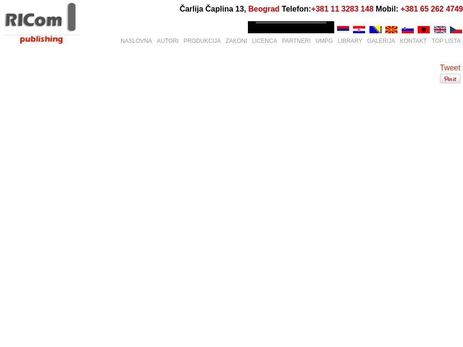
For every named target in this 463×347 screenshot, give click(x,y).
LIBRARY (350, 41)
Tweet (450, 68)
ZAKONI (236, 41)
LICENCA (264, 41)
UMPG (324, 41)
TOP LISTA (446, 41)
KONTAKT (413, 41)
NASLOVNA (136, 41)
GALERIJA (381, 41)
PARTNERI (296, 41)
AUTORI (167, 41)
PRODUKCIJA (201, 41)
